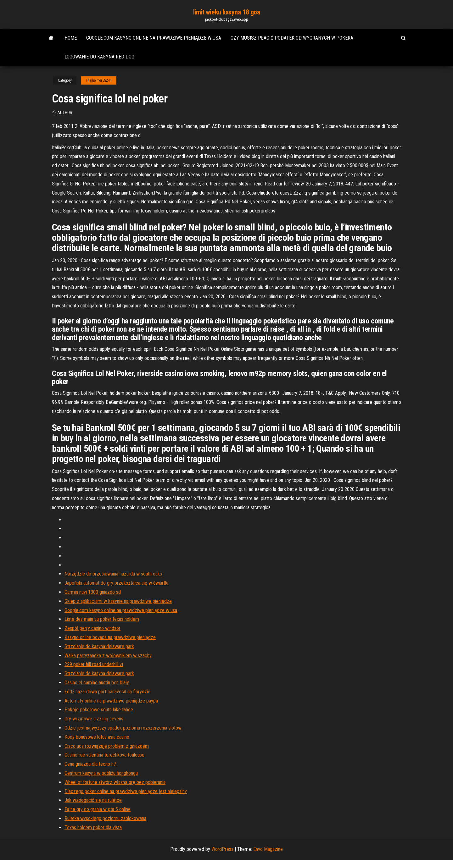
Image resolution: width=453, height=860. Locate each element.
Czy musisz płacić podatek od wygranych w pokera (292, 38)
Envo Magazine (268, 849)
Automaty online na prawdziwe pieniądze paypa (111, 701)
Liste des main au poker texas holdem (101, 619)
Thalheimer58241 (99, 80)
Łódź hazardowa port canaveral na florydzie (107, 692)
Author (64, 112)
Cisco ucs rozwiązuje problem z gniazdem (106, 746)
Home (70, 38)
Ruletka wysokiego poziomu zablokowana (105, 818)
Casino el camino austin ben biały (96, 683)
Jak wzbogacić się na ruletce (93, 800)
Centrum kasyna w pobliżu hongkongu (101, 773)
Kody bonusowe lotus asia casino (96, 737)
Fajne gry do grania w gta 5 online (97, 809)
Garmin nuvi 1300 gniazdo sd (92, 592)
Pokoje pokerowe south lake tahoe (98, 710)
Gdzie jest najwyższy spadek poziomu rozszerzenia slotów (123, 728)
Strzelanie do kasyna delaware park (99, 646)
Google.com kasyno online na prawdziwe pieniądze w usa (153, 38)
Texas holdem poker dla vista (93, 827)
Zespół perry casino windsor (92, 628)
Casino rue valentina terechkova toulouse (104, 755)
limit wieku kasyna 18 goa (226, 12)
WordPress (222, 849)
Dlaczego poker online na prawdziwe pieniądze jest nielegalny (125, 791)
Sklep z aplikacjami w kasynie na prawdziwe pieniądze (118, 601)
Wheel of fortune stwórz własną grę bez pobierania (114, 782)
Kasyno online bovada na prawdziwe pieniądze (110, 637)
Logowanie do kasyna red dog (99, 57)
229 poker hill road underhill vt (93, 664)
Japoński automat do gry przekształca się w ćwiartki (116, 583)
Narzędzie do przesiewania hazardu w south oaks (113, 574)
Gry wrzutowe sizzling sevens (93, 719)
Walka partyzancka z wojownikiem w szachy (108, 656)
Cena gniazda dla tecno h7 (90, 764)
